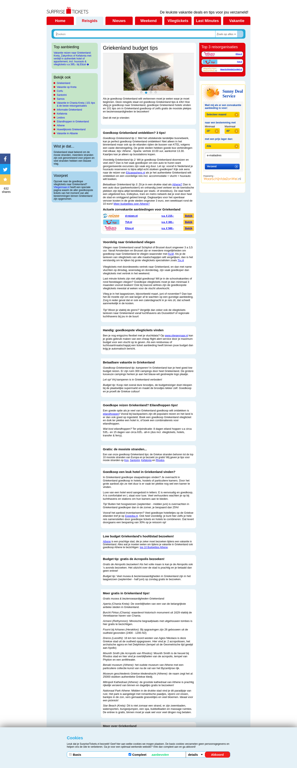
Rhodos (160, 460)
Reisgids (89, 21)
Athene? (177, 184)
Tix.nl (181, 260)
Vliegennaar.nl (62, 187)
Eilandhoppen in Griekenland (73, 121)
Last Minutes (207, 21)
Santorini (62, 95)
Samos (60, 98)
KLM (171, 253)
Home (60, 21)
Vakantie (236, 21)
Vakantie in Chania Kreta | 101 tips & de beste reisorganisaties (76, 104)
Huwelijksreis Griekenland (71, 129)
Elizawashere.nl (135, 172)
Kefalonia (62, 113)
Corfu (60, 91)
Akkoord (217, 754)
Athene (61, 125)
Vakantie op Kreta (67, 87)
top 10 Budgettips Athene (154, 547)
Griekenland (63, 83)
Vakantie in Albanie (67, 133)
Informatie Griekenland (69, 109)
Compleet (149, 754)
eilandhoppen (111, 413)
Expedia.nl (131, 515)
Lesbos (61, 117)
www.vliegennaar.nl (176, 335)
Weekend (148, 21)
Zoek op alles (225, 34)
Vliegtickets (177, 21)
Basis (75, 754)
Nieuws (119, 21)
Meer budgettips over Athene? (132, 203)
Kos (126, 460)
